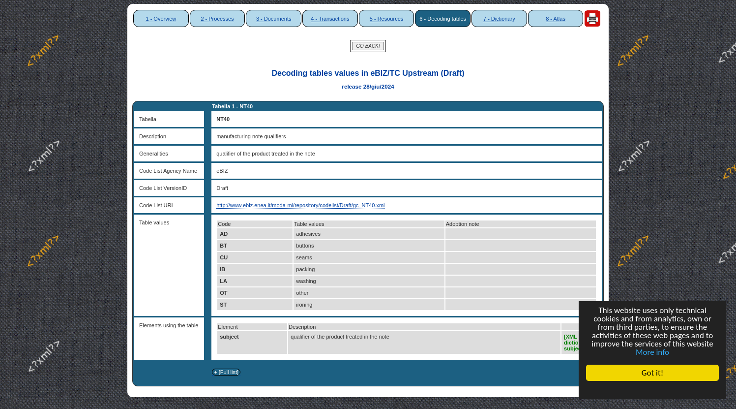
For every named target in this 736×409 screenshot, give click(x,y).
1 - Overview (161, 19)
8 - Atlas (555, 19)
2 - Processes (217, 19)
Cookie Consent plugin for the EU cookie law (652, 389)
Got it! (652, 373)
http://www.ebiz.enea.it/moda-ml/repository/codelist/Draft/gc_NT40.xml (300, 205)
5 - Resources (386, 19)
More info (652, 352)
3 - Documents (274, 19)
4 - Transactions (330, 19)
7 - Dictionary (499, 19)
